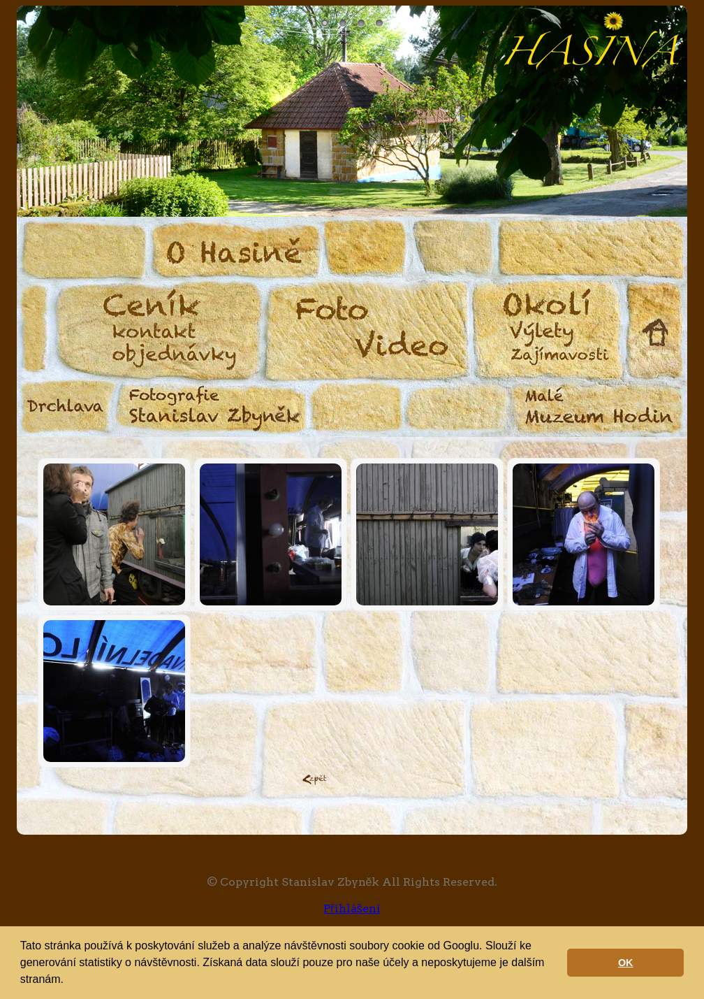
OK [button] (625, 962)
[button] (68, 981)
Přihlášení (351, 908)
